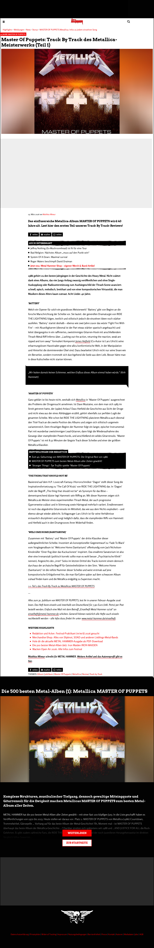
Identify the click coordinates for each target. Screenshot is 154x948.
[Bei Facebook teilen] (33, 234)
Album (40, 674)
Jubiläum (49, 674)
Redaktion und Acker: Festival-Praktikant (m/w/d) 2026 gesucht (65, 633)
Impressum (62, 934)
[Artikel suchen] (128, 21)
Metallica (80, 399)
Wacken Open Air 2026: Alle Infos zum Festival (57, 649)
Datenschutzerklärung (20, 934)
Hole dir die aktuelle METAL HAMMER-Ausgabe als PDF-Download (67, 641)
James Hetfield (82, 341)
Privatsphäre (35, 934)
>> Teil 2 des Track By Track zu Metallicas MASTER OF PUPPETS (61, 586)
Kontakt (111, 934)
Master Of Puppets (62, 674)
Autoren (119, 934)
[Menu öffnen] (3, 21)
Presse (104, 934)
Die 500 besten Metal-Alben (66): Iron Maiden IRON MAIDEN (64, 645)
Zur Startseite (77, 842)
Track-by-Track (96, 674)
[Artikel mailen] (45, 234)
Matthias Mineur (49, 214)
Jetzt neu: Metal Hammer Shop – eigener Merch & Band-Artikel (63, 265)
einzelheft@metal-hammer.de (43, 613)
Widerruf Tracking (49, 934)
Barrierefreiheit (94, 934)
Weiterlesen (77, 833)
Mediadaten (129, 934)
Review (85, 674)
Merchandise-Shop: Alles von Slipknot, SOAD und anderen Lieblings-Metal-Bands (75, 637)
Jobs (137, 934)
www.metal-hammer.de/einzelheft (99, 618)
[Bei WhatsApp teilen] (57, 234)
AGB (141, 934)
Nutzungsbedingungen (77, 934)
